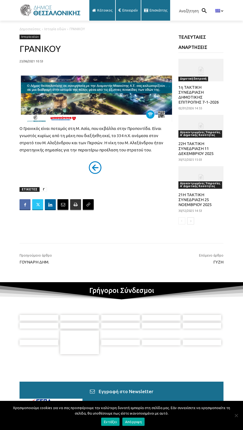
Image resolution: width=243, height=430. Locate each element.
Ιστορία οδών (55, 29)
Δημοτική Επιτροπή (193, 78)
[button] (194, 10)
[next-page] (190, 220)
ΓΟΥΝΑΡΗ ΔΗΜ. (34, 262)
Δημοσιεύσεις (30, 29)
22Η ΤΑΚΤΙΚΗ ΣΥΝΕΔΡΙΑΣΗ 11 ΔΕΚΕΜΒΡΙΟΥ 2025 (196, 148)
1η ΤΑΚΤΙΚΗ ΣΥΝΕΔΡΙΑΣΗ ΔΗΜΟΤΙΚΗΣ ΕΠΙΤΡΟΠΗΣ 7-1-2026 (198, 94)
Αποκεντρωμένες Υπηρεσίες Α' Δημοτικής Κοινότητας (200, 134)
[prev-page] (181, 220)
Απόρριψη (133, 422)
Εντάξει (110, 422)
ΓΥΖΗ (218, 262)
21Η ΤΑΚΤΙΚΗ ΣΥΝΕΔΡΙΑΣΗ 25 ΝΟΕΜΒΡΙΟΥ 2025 (195, 199)
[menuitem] (219, 11)
